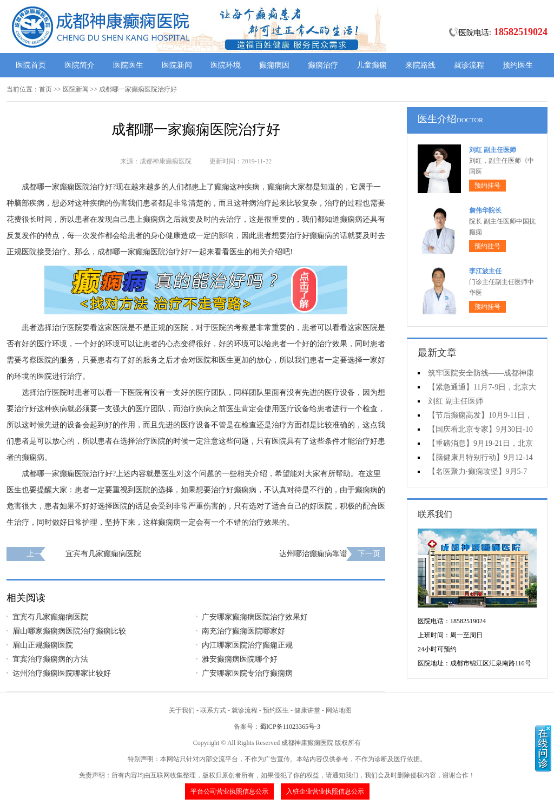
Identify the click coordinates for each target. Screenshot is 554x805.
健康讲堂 (307, 710)
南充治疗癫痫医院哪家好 (243, 631)
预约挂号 (487, 185)
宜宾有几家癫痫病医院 (103, 554)
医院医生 (128, 65)
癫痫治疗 (323, 65)
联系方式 (213, 710)
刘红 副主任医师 (492, 150)
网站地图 (339, 710)
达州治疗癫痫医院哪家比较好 (61, 673)
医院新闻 (177, 65)
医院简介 (79, 65)
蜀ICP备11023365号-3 (290, 726)
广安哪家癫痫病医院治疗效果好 (255, 617)
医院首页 (31, 65)
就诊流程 (469, 65)
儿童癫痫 (372, 65)
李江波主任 (485, 271)
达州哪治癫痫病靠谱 (313, 554)
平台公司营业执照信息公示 (229, 791)
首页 (45, 89)
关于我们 (182, 710)
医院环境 (225, 65)
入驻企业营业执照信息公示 (325, 791)
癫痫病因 (274, 65)
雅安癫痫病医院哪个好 (240, 659)
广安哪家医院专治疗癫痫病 (247, 673)
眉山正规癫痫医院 (42, 645)
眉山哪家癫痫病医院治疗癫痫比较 (69, 631)
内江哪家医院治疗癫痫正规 (247, 645)
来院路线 (420, 65)
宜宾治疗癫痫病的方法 (50, 659)
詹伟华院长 (485, 210)
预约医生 (518, 65)
